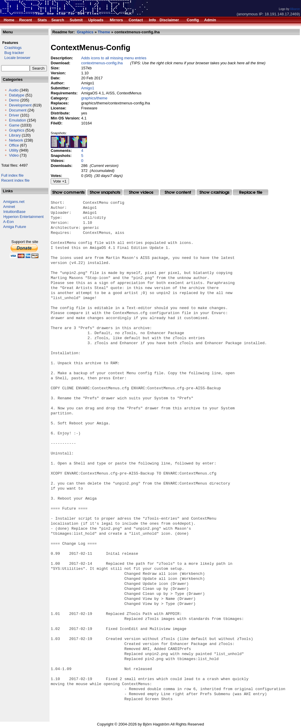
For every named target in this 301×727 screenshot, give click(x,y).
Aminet (9, 206)
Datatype (16, 95)
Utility (13, 150)
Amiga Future (14, 226)
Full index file (12, 175)
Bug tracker (12, 52)
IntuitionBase (14, 211)
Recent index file (15, 180)
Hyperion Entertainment (23, 216)
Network (16, 140)
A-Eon (8, 221)
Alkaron (295, 9)
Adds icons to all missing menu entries (113, 58)
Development (20, 105)
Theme (104, 32)
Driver (14, 115)
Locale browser (15, 57)
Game (14, 125)
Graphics (16, 130)
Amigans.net (13, 201)
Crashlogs (11, 47)
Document (17, 110)
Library (15, 135)
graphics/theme (94, 98)
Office (14, 145)
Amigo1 (87, 88)
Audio (14, 90)
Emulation (17, 120)
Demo (14, 100)
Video (14, 155)
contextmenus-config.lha (102, 63)
